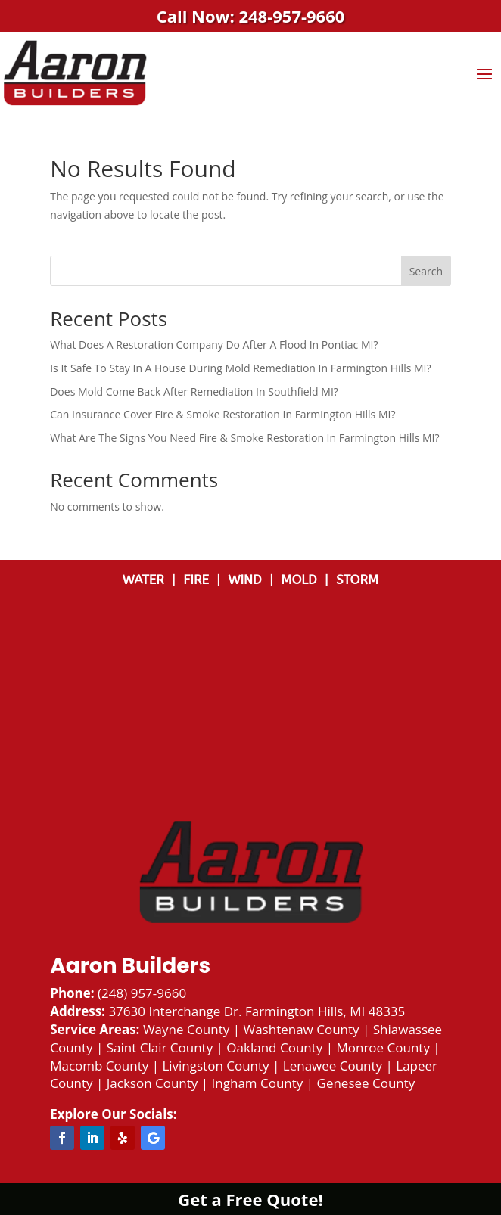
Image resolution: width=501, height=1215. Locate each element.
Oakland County (274, 1047)
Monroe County (382, 1047)
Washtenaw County (301, 1029)
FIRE (199, 579)
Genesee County (366, 1083)
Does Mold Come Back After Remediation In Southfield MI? (194, 391)
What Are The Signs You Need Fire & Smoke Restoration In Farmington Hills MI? (244, 437)
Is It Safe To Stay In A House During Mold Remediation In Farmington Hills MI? (240, 368)
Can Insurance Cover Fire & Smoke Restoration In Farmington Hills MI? (222, 414)
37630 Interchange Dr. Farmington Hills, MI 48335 (256, 1011)
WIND (248, 579)
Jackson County (152, 1083)
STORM (357, 579)
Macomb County (99, 1065)
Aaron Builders (130, 965)
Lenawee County (332, 1065)
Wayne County (186, 1029)
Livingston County (215, 1065)
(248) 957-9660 (142, 993)
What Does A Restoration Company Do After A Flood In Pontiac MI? (214, 344)
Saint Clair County (160, 1047)
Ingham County (257, 1083)
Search (426, 271)
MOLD (301, 579)
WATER (147, 579)
